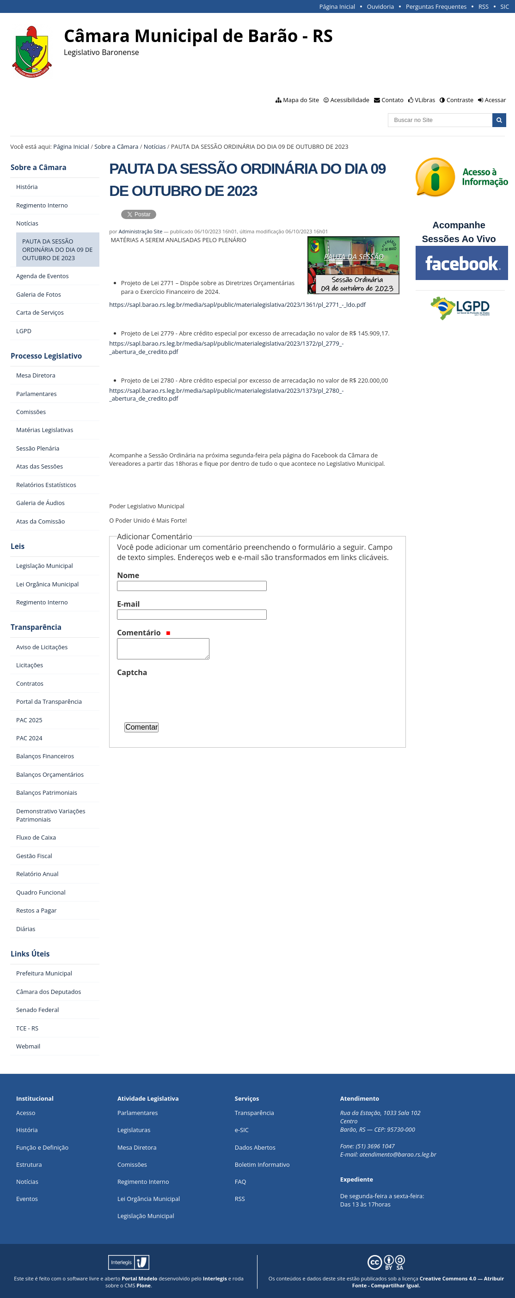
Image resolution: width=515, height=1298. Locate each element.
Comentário (144, 633)
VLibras (425, 100)
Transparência (35, 626)
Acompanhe (458, 225)
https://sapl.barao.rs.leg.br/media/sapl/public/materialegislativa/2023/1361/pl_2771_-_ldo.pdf (237, 304)
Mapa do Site (301, 100)
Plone (143, 1283)
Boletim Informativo (262, 1162)
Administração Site (141, 231)
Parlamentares (137, 1111)
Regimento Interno (143, 1180)
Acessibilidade (350, 100)
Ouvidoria (380, 6)
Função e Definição (42, 1145)
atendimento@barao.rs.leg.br (398, 1153)
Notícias (155, 146)
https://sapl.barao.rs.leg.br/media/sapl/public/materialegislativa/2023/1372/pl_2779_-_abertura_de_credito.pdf (226, 347)
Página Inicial (337, 6)
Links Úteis (29, 952)
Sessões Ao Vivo (460, 239)
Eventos (27, 1197)
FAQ (240, 1180)
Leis (17, 545)
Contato (393, 100)
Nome (128, 575)
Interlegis (215, 1276)
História (27, 1128)
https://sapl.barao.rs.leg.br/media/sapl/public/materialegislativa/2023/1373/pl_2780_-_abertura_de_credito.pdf (226, 394)
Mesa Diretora (137, 1145)
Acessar (495, 100)
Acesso (25, 1111)
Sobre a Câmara (116, 146)
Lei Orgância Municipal (148, 1197)
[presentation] (187, 696)
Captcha (132, 672)
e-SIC (242, 1128)
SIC (505, 6)
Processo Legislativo (45, 355)
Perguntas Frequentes (436, 6)
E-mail (128, 604)
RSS (483, 6)
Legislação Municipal (145, 1214)
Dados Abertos (255, 1145)
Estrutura (29, 1162)
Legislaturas (133, 1128)
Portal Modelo (139, 1276)
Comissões (132, 1162)
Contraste (460, 100)
